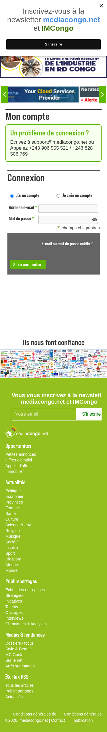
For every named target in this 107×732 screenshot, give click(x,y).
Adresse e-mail (23, 207)
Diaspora (13, 559)
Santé (10, 513)
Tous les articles (19, 685)
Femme (12, 508)
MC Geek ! (15, 654)
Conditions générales (83, 714)
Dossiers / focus (19, 643)
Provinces (14, 502)
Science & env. (18, 525)
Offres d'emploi (18, 460)
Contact (58, 720)
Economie (14, 496)
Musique (13, 536)
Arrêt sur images (20, 666)
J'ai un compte (27, 195)
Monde (11, 570)
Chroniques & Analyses (26, 624)
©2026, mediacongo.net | (28, 720)
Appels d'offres (18, 465)
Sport (10, 553)
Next (102, 94)
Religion (12, 530)
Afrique (11, 564)
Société (12, 542)
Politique (13, 490)
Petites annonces (20, 454)
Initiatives (13, 601)
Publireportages (19, 691)
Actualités (14, 696)
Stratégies (14, 595)
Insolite (11, 547)
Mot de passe (21, 218)
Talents (11, 607)
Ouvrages (14, 612)
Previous (4, 94)
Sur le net (14, 660)
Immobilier (14, 471)
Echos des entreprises (25, 589)
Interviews (14, 618)
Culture (11, 519)
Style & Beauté (18, 649)
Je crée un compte (77, 195)
